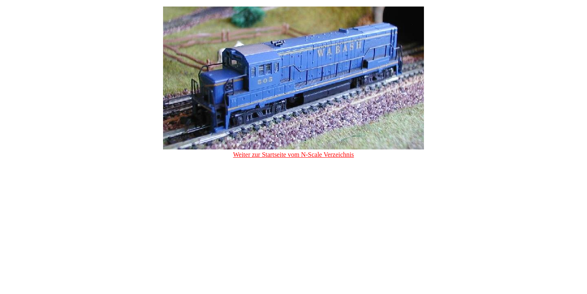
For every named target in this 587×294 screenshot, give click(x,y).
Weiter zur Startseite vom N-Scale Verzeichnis (293, 154)
